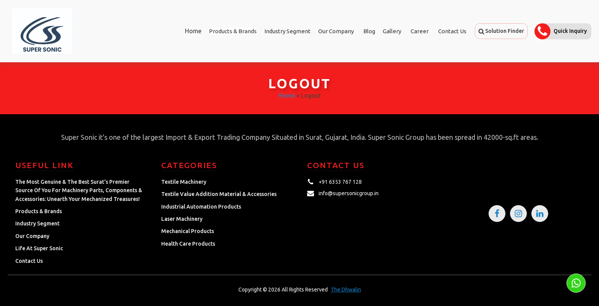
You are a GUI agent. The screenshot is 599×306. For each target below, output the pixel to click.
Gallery (392, 31)
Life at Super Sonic (39, 248)
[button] (501, 31)
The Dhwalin (346, 290)
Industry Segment (287, 31)
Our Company (336, 31)
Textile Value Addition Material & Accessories (219, 194)
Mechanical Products (187, 231)
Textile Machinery (183, 182)
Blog (369, 31)
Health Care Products (188, 244)
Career (420, 31)
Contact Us (452, 31)
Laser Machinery (181, 219)
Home (193, 31)
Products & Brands (38, 211)
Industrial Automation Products (201, 207)
